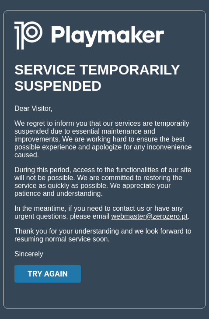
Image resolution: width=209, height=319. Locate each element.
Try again (48, 273)
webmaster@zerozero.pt (149, 216)
